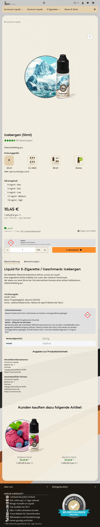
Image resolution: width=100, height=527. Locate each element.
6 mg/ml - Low (14, 192)
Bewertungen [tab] (31, 261)
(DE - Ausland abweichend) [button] (31, 231)
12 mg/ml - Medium (16, 196)
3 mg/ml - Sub (14, 188)
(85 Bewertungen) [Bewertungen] (18, 140)
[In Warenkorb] (6, 30)
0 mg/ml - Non (14, 184)
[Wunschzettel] (87, 2)
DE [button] (75, 2)
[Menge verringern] (7, 250)
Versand (27, 217)
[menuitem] (13, 9)
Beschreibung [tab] (12, 261)
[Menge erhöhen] (45, 250)
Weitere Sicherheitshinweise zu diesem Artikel (35, 244)
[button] (55, 2)
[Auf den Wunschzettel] (90, 36)
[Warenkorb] (93, 2)
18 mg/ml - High (15, 200)
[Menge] (22, 250)
